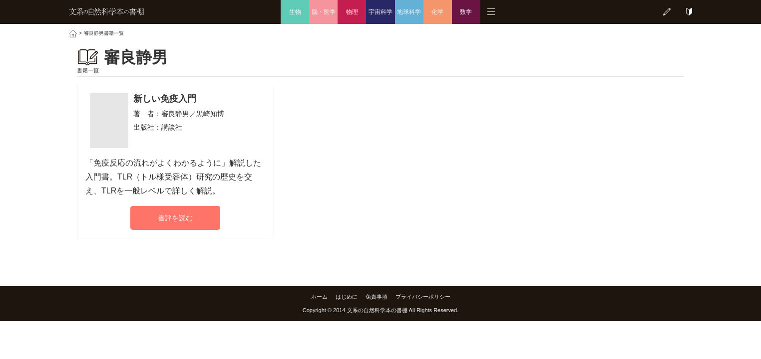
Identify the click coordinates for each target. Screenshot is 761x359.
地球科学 (409, 11)
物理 (352, 11)
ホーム (319, 297)
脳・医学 (324, 11)
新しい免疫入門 (164, 99)
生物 (295, 11)
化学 (437, 11)
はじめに (347, 297)
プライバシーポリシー (422, 297)
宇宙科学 (380, 11)
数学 (466, 11)
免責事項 (376, 297)
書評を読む (175, 218)
